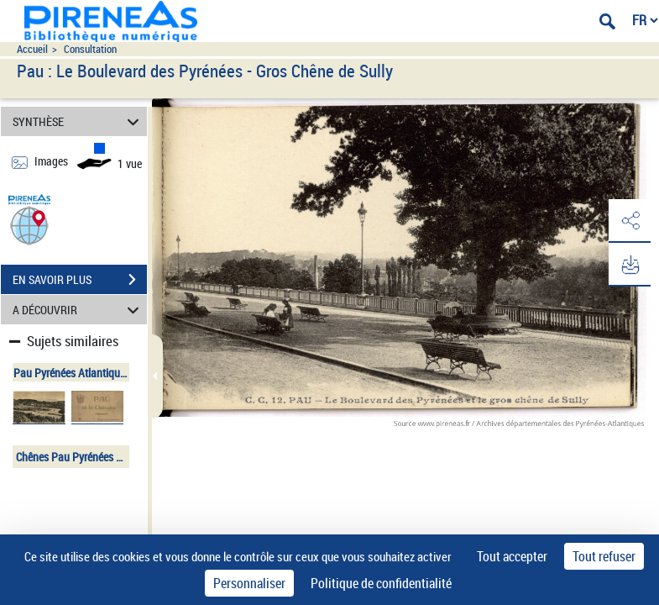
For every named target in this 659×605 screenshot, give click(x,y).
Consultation (90, 49)
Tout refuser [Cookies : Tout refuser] (604, 556)
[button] (29, 225)
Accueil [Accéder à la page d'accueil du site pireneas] (32, 49)
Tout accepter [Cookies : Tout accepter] (512, 556)
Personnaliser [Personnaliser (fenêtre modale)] (249, 583)
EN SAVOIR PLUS (80, 280)
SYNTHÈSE (78, 121)
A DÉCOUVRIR (78, 309)
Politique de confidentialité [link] (381, 583)
